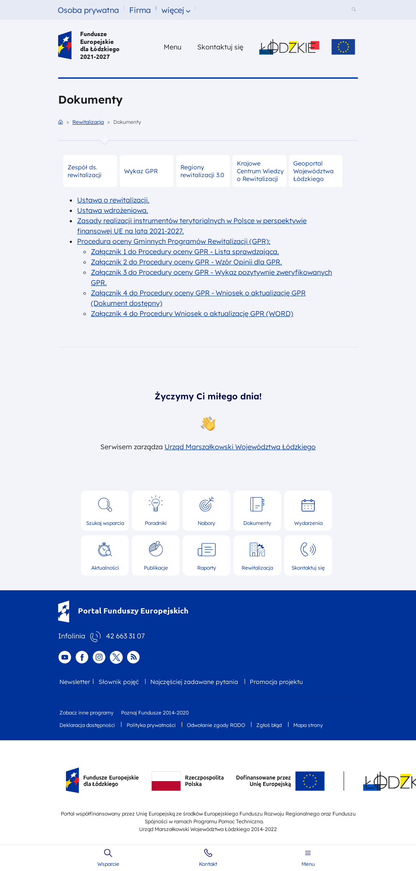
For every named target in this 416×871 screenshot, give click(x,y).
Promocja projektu (276, 682)
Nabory (206, 523)
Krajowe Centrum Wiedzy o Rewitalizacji (260, 171)
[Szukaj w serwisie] (355, 10)
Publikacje (156, 567)
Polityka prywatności (151, 725)
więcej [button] (172, 10)
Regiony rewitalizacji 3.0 (202, 171)
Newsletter (74, 682)
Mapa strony (308, 725)
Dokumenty (257, 523)
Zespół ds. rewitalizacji (85, 171)
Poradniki (156, 523)
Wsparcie (108, 864)
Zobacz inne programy (86, 712)
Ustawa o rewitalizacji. (113, 200)
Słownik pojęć (119, 682)
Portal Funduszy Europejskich (123, 610)
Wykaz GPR (141, 171)
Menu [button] (172, 47)
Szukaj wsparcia (105, 523)
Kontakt (208, 864)
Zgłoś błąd (269, 725)
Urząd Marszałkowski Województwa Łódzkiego (240, 446)
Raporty (206, 567)
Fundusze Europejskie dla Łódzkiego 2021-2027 (89, 45)
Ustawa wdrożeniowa (111, 210)
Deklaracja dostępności (87, 725)
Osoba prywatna (88, 10)
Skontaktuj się (308, 567)
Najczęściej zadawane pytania (194, 682)
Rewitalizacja (88, 122)
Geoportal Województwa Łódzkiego (313, 171)
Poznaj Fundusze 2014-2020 (155, 712)
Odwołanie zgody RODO (216, 725)
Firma (140, 10)
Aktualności (105, 567)
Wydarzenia (308, 523)
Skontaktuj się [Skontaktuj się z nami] (220, 47)
